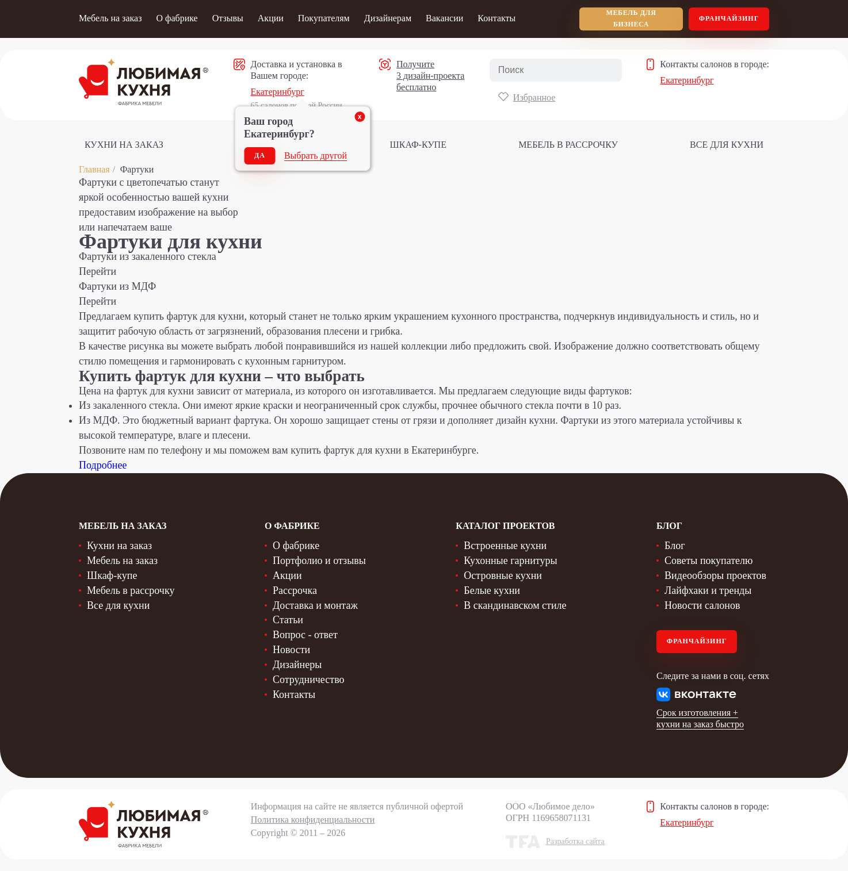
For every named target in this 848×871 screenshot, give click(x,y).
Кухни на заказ (124, 144)
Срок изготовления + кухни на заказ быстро (700, 718)
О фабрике (176, 18)
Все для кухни (726, 144)
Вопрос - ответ (305, 634)
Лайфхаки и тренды (707, 590)
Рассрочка (295, 590)
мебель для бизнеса (631, 18)
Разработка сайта (575, 841)
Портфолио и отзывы (319, 560)
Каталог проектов (505, 526)
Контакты (496, 18)
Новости (291, 649)
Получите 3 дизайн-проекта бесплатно (430, 75)
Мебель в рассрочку (568, 144)
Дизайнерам (387, 18)
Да (259, 155)
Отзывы (227, 18)
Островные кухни (503, 575)
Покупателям (324, 18)
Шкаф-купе (418, 144)
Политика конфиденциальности (313, 819)
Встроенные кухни (505, 545)
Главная (94, 169)
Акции (271, 18)
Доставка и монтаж (315, 605)
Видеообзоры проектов (715, 575)
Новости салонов (702, 605)
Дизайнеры (297, 664)
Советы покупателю (708, 560)
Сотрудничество (309, 679)
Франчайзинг (729, 18)
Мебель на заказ (110, 18)
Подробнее (103, 465)
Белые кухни (492, 590)
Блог (674, 545)
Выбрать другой (315, 155)
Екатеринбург (277, 92)
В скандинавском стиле (515, 605)
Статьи (288, 620)
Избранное (534, 97)
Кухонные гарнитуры (510, 560)
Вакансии (444, 18)
